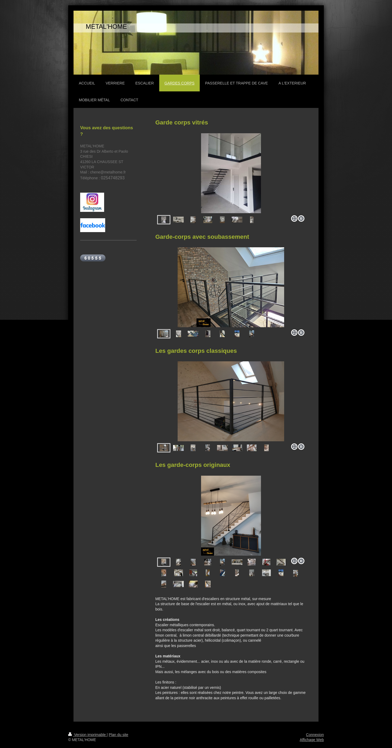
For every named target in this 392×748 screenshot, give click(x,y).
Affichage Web (312, 740)
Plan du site (118, 735)
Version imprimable (87, 735)
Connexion (315, 735)
